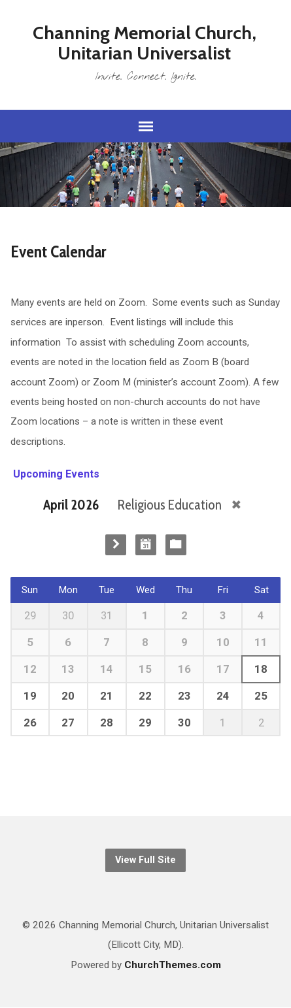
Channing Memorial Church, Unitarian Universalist (144, 43)
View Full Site (145, 860)
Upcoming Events (54, 474)
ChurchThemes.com (172, 965)
